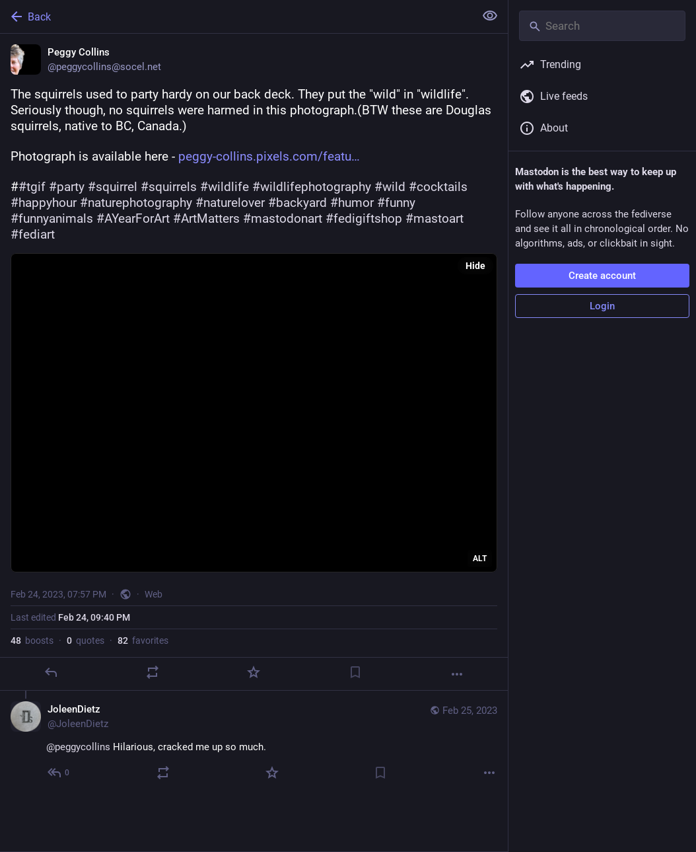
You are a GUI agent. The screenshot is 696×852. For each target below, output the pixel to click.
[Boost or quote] (152, 672)
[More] (457, 674)
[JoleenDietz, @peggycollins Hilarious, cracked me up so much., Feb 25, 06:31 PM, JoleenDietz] (254, 742)
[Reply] (51, 672)
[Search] (602, 26)
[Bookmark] (355, 672)
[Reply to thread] (59, 773)
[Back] (236, 16)
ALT (480, 558)
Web (153, 594)
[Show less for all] (490, 16)
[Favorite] (253, 672)
